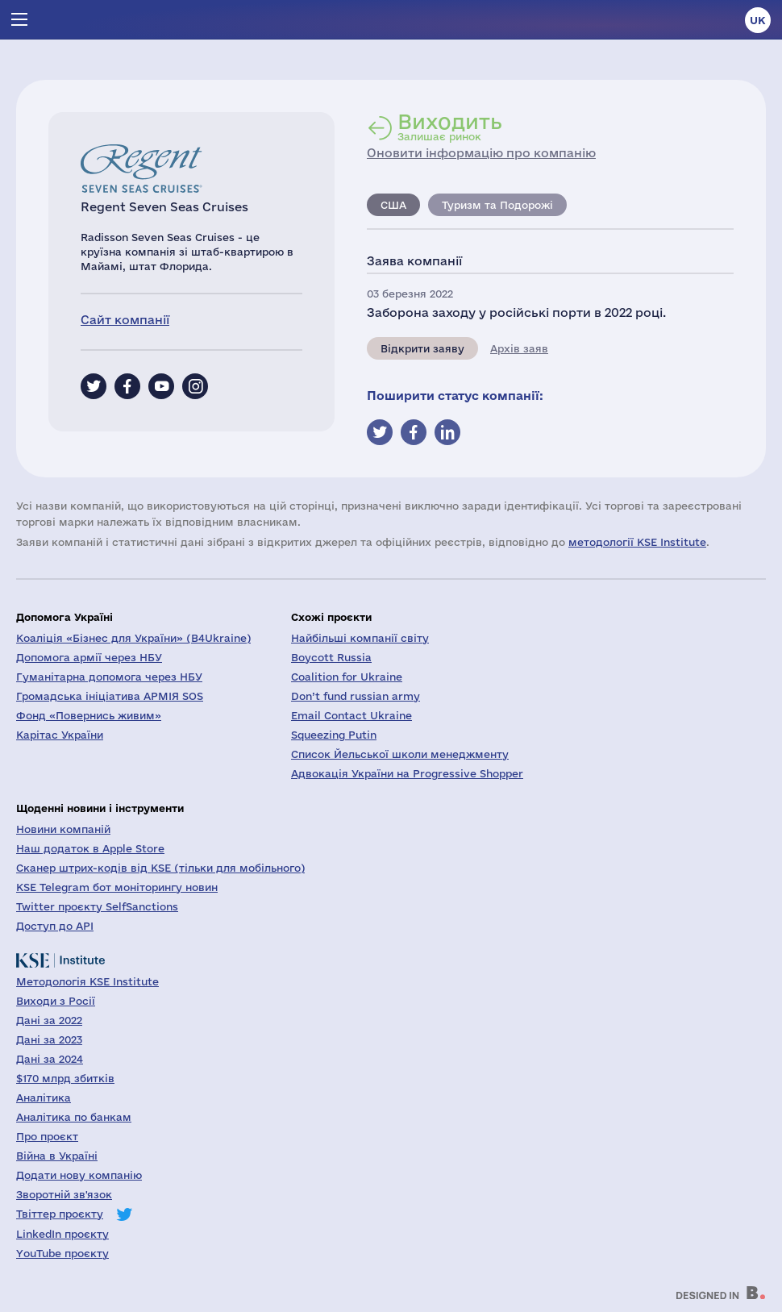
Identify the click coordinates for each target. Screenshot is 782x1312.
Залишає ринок (449, 126)
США (393, 204)
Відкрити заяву (422, 348)
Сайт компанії (125, 320)
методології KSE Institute (637, 542)
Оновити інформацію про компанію (481, 153)
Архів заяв (519, 348)
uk (758, 20)
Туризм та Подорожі (497, 204)
